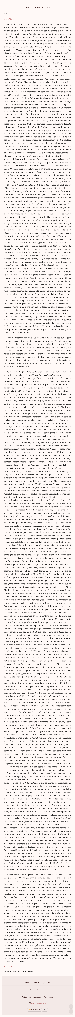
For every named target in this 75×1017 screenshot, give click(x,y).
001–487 (36, 8)
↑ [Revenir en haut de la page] (71, 1006)
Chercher (46, 8)
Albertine (37, 997)
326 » (11, 19)
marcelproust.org (38, 1003)
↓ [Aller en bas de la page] (71, 1011)
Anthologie (26, 997)
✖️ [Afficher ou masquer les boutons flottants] (45, 1009)
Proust (27, 8)
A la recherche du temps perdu (37, 982)
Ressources (48, 997)
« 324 (6, 19)
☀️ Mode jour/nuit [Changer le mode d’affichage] (34, 1009)
